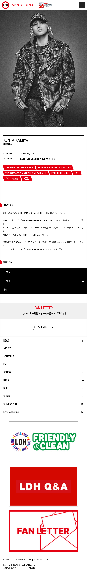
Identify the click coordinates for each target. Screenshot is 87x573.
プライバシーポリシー (21, 560)
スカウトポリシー (41, 560)
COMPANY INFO (43, 404)
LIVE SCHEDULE (43, 411)
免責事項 (6, 560)
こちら (63, 313)
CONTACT (8, 396)
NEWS (6, 340)
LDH (18, 5)
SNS (5, 388)
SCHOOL (7, 372)
